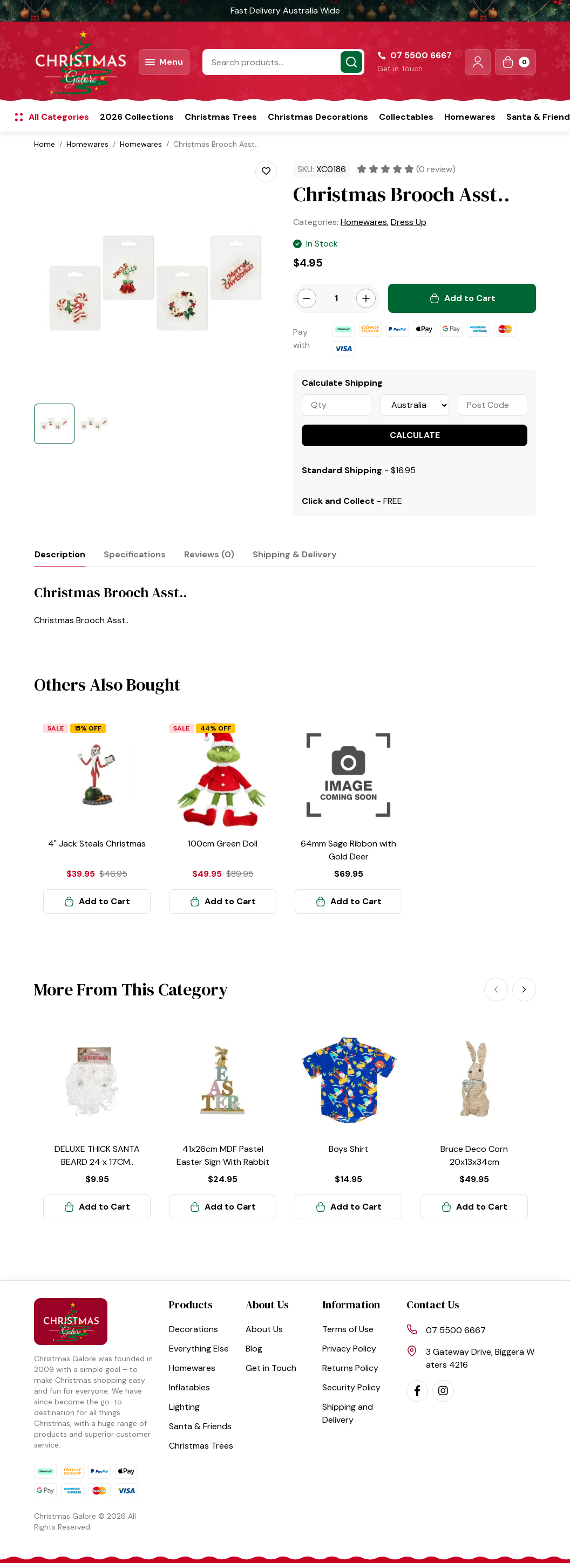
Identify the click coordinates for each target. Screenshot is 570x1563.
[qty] (336, 405)
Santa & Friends (200, 1426)
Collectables (406, 116)
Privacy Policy (349, 1348)
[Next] (524, 989)
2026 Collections (137, 116)
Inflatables (189, 1387)
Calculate (415, 435)
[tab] (60, 554)
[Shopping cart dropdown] (515, 62)
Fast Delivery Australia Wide (285, 10)
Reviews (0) (209, 554)
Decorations (193, 1329)
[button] (478, 62)
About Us (264, 1329)
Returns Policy (350, 1368)
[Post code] (492, 405)
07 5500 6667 (456, 1330)
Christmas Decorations (318, 116)
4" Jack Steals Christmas (97, 843)
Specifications (135, 554)
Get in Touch (400, 68)
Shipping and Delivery (347, 1413)
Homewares (470, 116)
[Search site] (351, 62)
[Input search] (283, 62)
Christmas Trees (221, 116)
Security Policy (351, 1387)
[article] (97, 817)
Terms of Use (348, 1329)
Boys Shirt (348, 1149)
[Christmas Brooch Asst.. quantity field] (336, 298)
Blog (254, 1348)
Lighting (184, 1406)
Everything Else (199, 1348)
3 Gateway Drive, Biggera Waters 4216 (480, 1358)
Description (60, 554)
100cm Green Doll (222, 843)
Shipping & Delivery (295, 554)
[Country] (415, 405)
